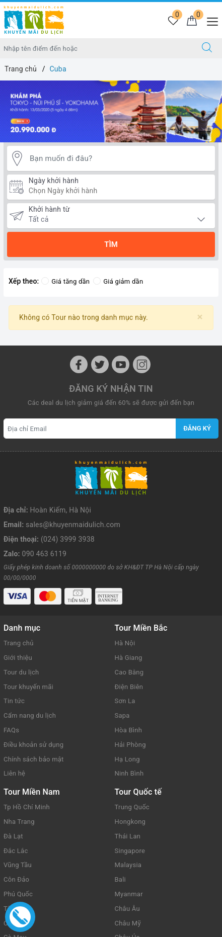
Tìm (111, 244)
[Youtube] (120, 364)
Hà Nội (125, 598)
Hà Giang (128, 612)
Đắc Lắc (16, 805)
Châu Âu (127, 863)
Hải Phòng (130, 699)
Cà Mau (15, 892)
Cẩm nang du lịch (30, 670)
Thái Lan (128, 791)
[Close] (200, 317)
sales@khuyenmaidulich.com (73, 487)
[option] (111, 111)
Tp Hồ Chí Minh (27, 761)
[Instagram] (142, 364)
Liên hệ (14, 728)
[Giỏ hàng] (191, 21)
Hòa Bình (128, 685)
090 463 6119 (44, 517)
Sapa (122, 670)
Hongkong (130, 776)
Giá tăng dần (65, 281)
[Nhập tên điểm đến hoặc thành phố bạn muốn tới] (96, 48)
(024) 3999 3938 (68, 502)
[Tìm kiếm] (207, 48)
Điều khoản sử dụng (33, 699)
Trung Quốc (132, 761)
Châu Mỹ (128, 877)
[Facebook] (79, 364)
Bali (120, 834)
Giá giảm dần (118, 281)
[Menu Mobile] (209, 20)
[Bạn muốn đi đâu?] (120, 158)
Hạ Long (127, 714)
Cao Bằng (129, 627)
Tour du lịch (21, 627)
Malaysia (128, 819)
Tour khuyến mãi (28, 641)
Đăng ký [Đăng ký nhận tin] (197, 428)
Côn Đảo (16, 834)
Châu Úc (127, 892)
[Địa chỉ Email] (90, 428)
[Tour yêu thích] (173, 21)
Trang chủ (19, 598)
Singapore (130, 805)
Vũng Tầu (18, 819)
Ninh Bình (129, 728)
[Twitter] (100, 364)
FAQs (11, 685)
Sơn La (125, 655)
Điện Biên (129, 641)
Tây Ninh (17, 863)
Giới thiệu (18, 612)
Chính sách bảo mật (34, 714)
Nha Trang (19, 776)
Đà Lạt (13, 791)
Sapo (130, 926)
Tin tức (14, 655)
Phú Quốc (18, 849)
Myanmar (129, 849)
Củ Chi (13, 877)
